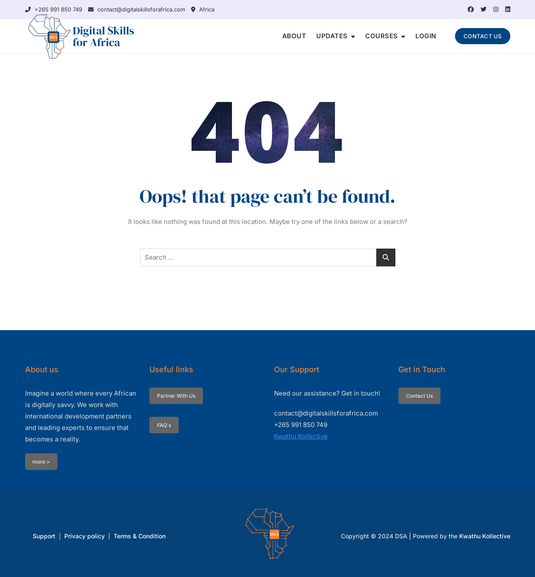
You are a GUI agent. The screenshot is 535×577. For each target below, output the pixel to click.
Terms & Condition (140, 536)
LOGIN (425, 36)
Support (44, 536)
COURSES (381, 36)
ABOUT (294, 36)
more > (41, 461)
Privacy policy (84, 536)
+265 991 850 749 (53, 9)
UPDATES (332, 36)
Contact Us (419, 396)
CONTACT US (482, 36)
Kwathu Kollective (301, 436)
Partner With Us (176, 396)
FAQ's (164, 425)
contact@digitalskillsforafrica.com (136, 9)
